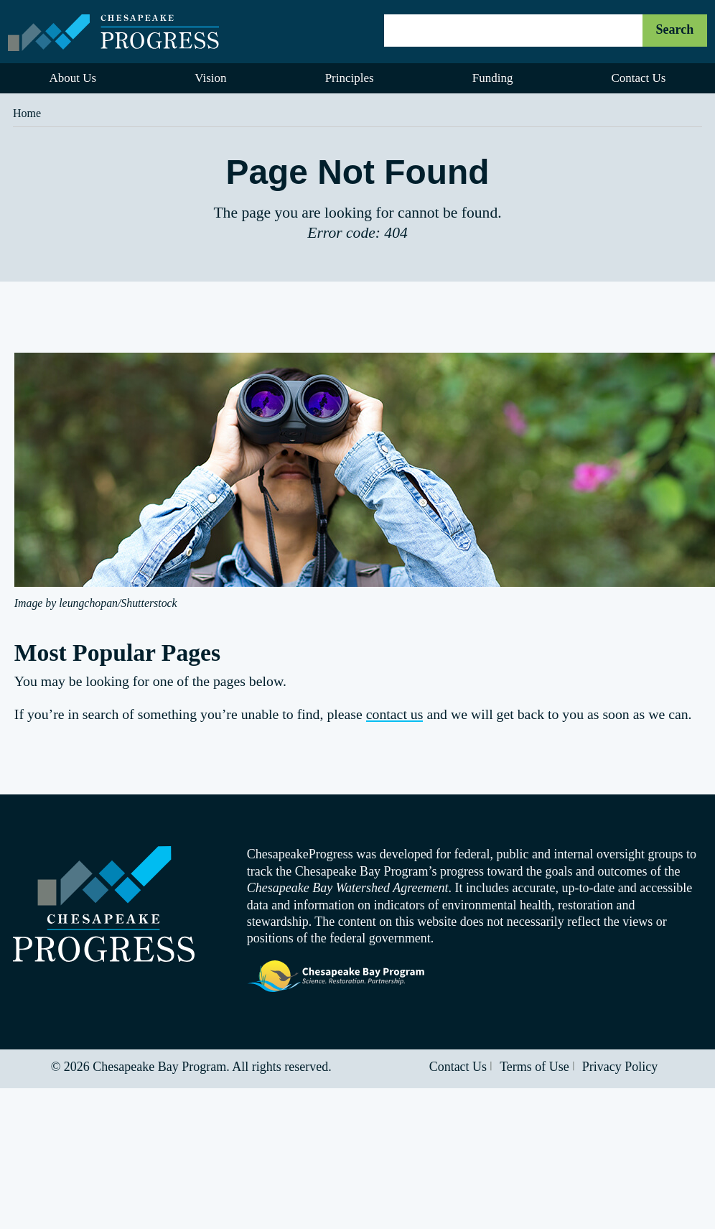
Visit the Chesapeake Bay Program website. (336, 976)
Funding (492, 78)
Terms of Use (534, 1066)
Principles (349, 78)
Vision (210, 78)
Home (27, 113)
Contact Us (458, 1066)
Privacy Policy (620, 1066)
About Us (73, 78)
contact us (395, 714)
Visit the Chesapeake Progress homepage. (104, 904)
